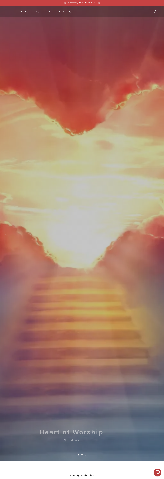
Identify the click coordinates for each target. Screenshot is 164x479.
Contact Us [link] (65, 12)
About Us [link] (25, 12)
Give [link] (51, 12)
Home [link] (11, 12)
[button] (78, 455)
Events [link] (39, 12)
